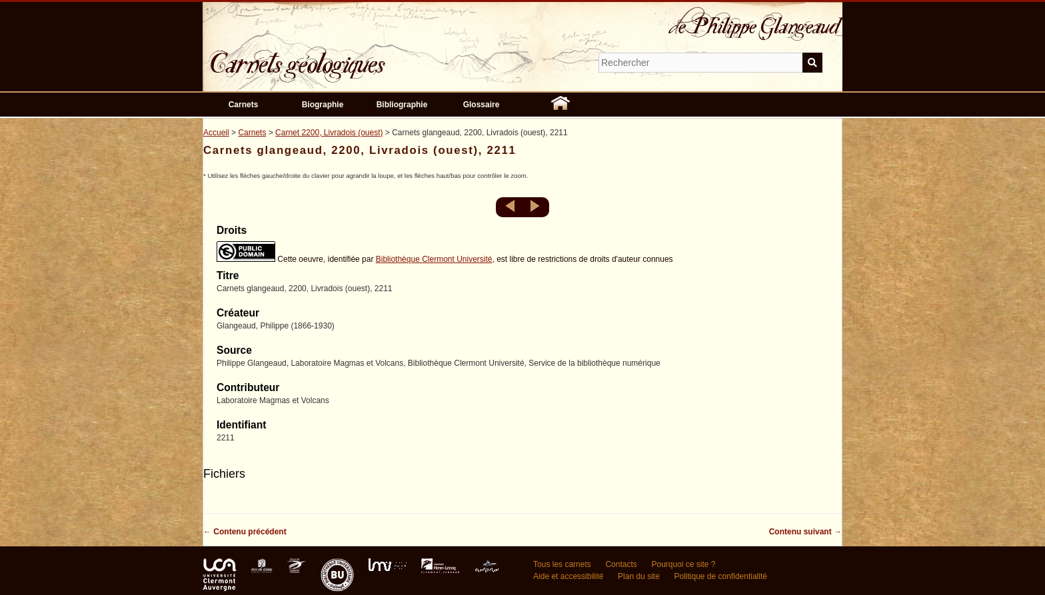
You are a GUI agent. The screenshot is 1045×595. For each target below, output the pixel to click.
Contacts (620, 564)
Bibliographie (402, 104)
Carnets (244, 104)
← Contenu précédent (245, 531)
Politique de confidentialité (720, 576)
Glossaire (481, 104)
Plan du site (639, 576)
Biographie (323, 104)
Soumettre (812, 63)
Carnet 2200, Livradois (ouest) (329, 132)
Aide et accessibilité (568, 576)
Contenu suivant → (805, 531)
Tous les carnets (562, 564)
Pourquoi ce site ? (683, 564)
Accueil (216, 132)
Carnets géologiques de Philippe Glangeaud (336, 56)
